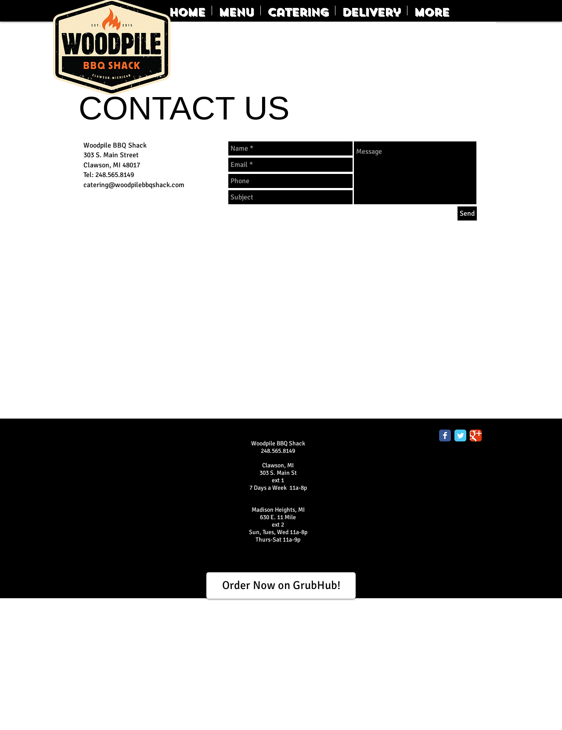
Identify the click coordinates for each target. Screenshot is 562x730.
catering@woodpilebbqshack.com (133, 185)
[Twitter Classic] (460, 435)
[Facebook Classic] (445, 435)
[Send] (467, 213)
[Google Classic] (476, 435)
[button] (236, 10)
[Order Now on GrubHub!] (281, 585)
